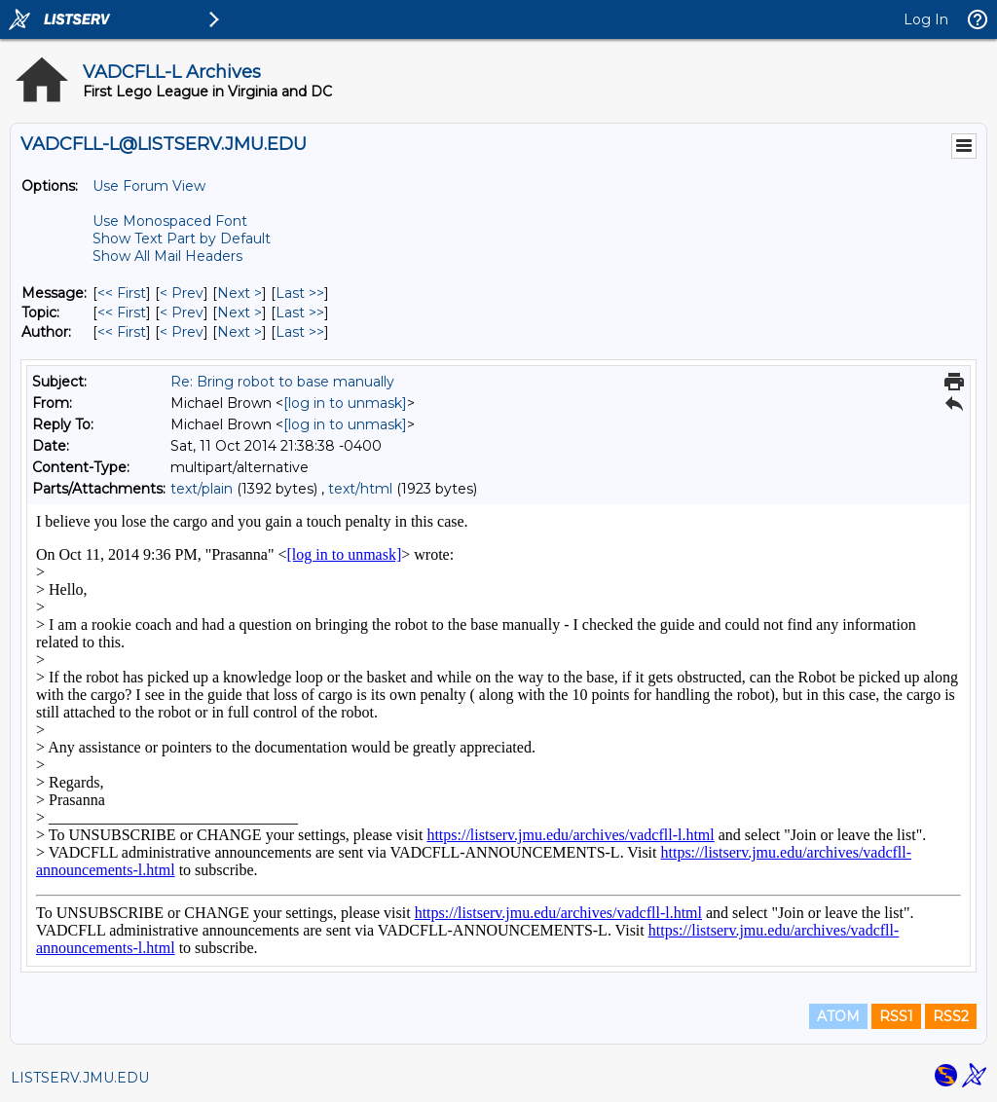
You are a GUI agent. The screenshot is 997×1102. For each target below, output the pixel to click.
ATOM (838, 1016)
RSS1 (896, 1016)
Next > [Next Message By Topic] (239, 312)
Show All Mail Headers (167, 256)
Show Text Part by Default (181, 238)
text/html (360, 488)
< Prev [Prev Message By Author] (181, 332)
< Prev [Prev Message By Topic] (181, 312)
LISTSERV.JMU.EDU (80, 1077)
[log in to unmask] (345, 403)
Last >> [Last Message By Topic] (300, 312)
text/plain (201, 488)
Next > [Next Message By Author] (239, 332)
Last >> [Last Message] (300, 293)
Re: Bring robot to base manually (282, 381)
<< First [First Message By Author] (121, 332)
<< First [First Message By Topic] (121, 312)
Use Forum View (148, 186)
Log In (926, 19)
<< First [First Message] (121, 293)
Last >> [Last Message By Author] (300, 332)
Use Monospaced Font (169, 221)
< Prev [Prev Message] (181, 293)
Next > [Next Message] (239, 293)
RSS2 (951, 1016)
